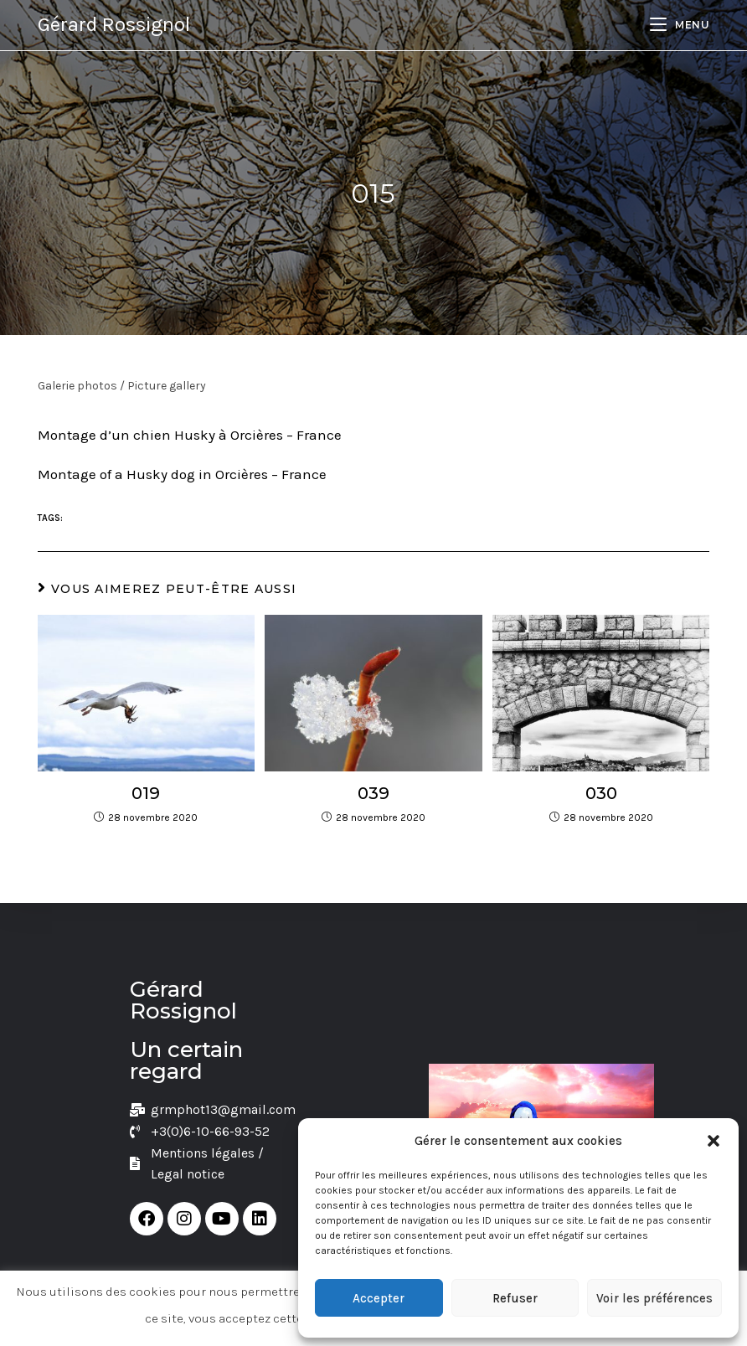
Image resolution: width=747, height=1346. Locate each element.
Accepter (378, 1298)
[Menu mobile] (679, 24)
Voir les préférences (654, 1298)
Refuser (515, 1298)
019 (145, 793)
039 (373, 793)
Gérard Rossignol (114, 24)
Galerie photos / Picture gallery (122, 386)
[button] (713, 1140)
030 (601, 793)
